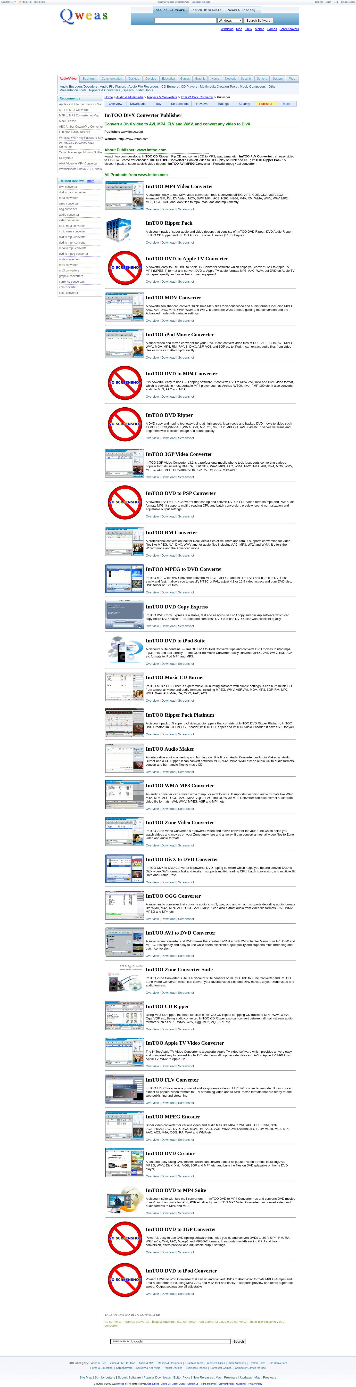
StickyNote (66, 158)
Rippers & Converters (104, 90)
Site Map (86, 1377)
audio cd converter (234, 1321)
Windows (227, 29)
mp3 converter (68, 198)
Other (272, 86)
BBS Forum (39, 2)
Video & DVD (98, 1363)
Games (272, 29)
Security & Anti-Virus (148, 1367)
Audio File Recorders (144, 86)
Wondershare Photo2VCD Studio (80, 169)
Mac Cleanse (67, 121)
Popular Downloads (157, 1377)
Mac (239, 29)
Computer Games (221, 1367)
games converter (137, 1321)
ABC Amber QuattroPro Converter (81, 126)
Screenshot (186, 209)
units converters (69, 259)
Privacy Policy (255, 1384)
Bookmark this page (201, 2)
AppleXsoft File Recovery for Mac (80, 104)
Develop (150, 78)
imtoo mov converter (263, 1321)
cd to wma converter (72, 231)
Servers (262, 78)
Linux (248, 29)
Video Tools (144, 90)
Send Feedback (348, 2)
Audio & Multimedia (129, 97)
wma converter (68, 203)
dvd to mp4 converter (73, 242)
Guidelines (241, 1384)
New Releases (203, 1377)
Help (336, 2)
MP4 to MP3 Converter (74, 110)
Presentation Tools (73, 90)
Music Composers (253, 86)
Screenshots (180, 104)
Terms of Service (208, 1384)
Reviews (202, 104)
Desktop (133, 78)
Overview (115, 104)
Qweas (120, 1384)
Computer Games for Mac (250, 1367)
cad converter (187, 1321)
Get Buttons (153, 1384)
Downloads (138, 104)
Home (215, 78)
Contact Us (193, 1384)
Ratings (223, 104)
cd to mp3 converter (72, 226)
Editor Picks (181, 1377)
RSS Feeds (25, 2)
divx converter (68, 187)
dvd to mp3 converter (73, 237)
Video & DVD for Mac (122, 1363)
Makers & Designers (170, 1363)
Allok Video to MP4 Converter (78, 163)
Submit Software (129, 1377)
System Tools (257, 1363)
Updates (246, 1377)
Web (292, 78)
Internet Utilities (216, 1363)
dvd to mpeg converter (73, 253)
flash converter (68, 293)
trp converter (114, 1321)
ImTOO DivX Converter (197, 97)
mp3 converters (69, 270)
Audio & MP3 (146, 1363)
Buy (158, 104)
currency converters (72, 281)
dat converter (208, 1321)
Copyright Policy (226, 1384)
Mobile (259, 29)
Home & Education (101, 1367)
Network (230, 78)
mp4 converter (68, 265)
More (286, 104)
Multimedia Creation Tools (218, 86)
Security (246, 78)
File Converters (278, 1363)
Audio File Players (113, 86)
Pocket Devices (173, 1367)
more (91, 181)
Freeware (231, 1377)
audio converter (69, 214)
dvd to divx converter (72, 192)
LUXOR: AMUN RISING (74, 132)
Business (89, 78)
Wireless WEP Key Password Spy (81, 138)
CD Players (189, 86)
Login (328, 2)
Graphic (200, 78)
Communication (112, 78)
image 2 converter (163, 1321)
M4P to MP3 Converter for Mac (79, 115)
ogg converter (68, 209)
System (277, 78)
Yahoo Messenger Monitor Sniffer (80, 152)
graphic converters (71, 276)
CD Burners (169, 86)
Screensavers (289, 29)
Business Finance (196, 1367)
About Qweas (8, 2)
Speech (128, 90)
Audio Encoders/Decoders (79, 86)
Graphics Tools (194, 1363)
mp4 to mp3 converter (73, 248)
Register (319, 2)
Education (168, 78)
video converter (69, 220)
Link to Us (166, 1384)
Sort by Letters (105, 1377)
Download (168, 209)
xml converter (68, 287)
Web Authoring (237, 1363)
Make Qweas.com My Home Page (173, 2)
